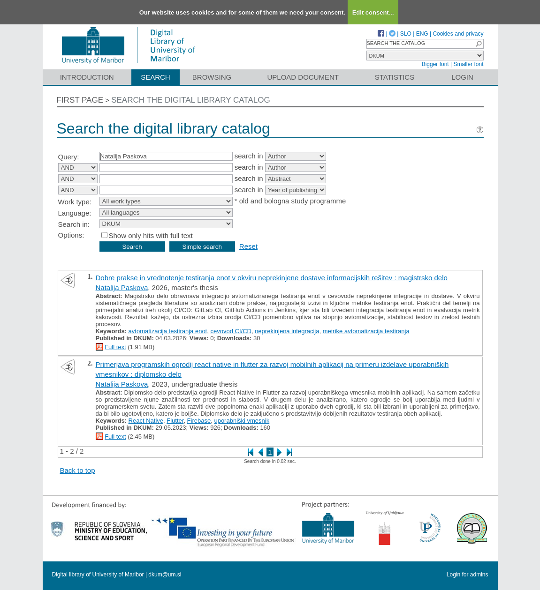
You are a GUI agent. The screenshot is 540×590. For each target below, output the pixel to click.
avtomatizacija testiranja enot (168, 331)
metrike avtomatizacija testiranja (366, 331)
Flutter (175, 420)
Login (462, 77)
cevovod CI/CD (230, 331)
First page (80, 100)
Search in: (74, 224)
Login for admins (467, 574)
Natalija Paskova (122, 287)
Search (155, 77)
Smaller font (468, 64)
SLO (405, 33)
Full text (115, 347)
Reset (248, 246)
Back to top (77, 470)
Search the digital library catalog (190, 100)
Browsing (211, 77)
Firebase (199, 420)
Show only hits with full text (151, 235)
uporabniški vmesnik (241, 420)
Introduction (87, 77)
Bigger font (435, 64)
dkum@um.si (164, 574)
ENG (422, 33)
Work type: (74, 202)
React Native (146, 420)
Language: (74, 213)
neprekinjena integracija (287, 331)
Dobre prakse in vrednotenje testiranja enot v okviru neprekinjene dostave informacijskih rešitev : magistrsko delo (272, 278)
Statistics (394, 77)
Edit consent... (373, 12)
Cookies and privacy (458, 33)
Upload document (303, 77)
